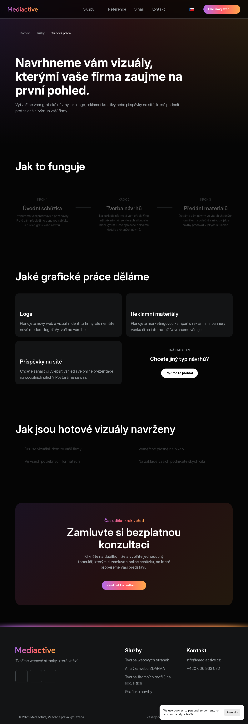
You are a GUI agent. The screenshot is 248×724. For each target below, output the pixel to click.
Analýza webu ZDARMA (145, 668)
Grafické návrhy (138, 691)
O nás (139, 9)
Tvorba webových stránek (147, 660)
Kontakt (158, 9)
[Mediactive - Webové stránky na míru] (23, 9)
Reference (117, 9)
